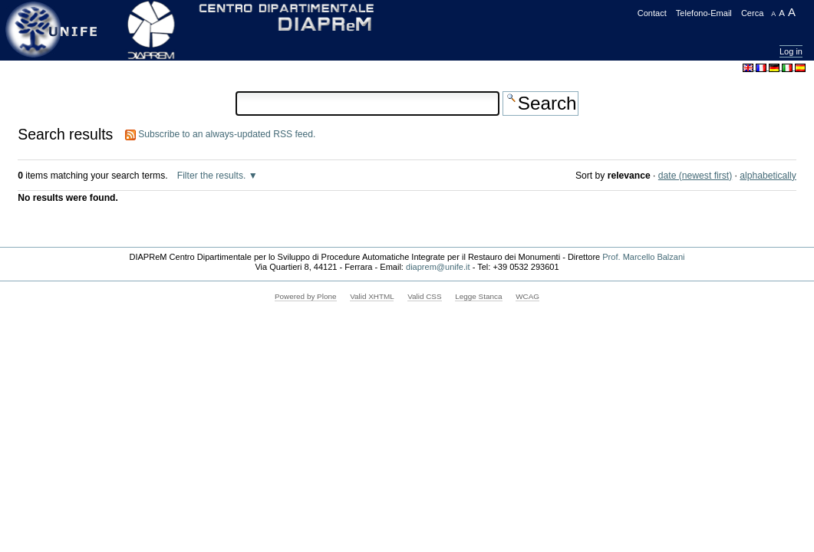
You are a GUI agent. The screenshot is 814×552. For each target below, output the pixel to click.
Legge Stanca (478, 296)
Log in (790, 51)
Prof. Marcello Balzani (643, 256)
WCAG (527, 296)
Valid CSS (424, 296)
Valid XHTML (372, 296)
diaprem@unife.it (438, 266)
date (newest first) (695, 175)
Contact (652, 13)
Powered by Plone (306, 296)
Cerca (752, 13)
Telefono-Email (704, 13)
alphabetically (768, 175)
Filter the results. (213, 175)
